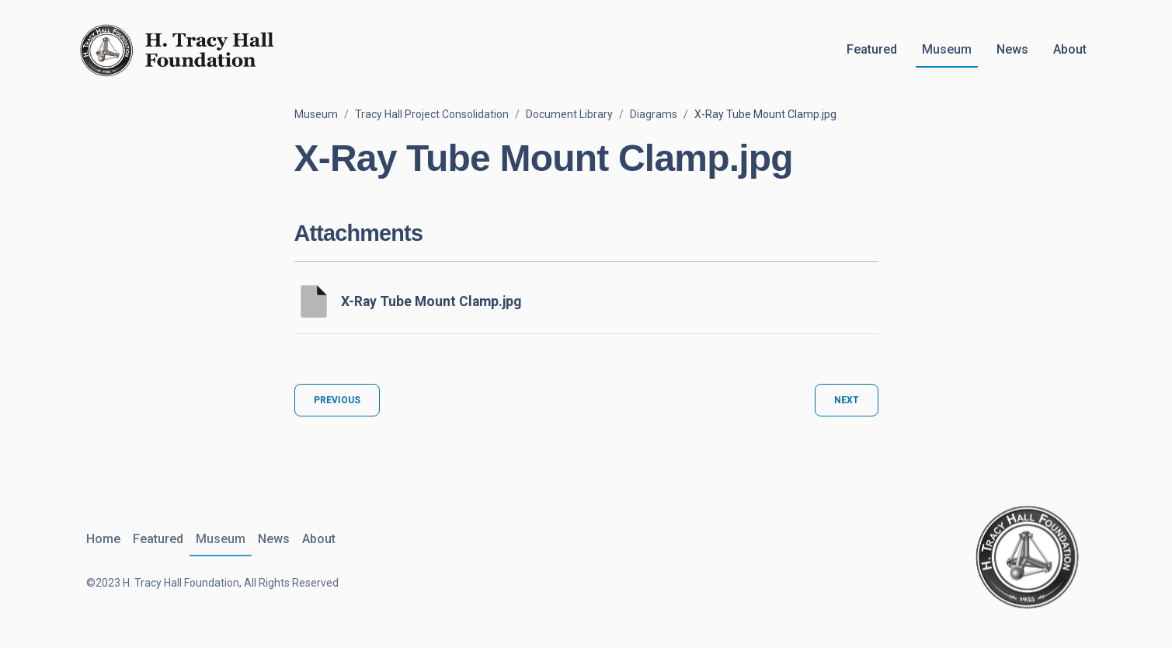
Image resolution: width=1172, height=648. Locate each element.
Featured (872, 49)
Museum (947, 49)
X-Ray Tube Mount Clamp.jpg (431, 301)
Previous (337, 400)
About (1070, 49)
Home (103, 538)
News (1012, 49)
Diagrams (653, 114)
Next (846, 400)
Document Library (569, 114)
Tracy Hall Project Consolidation (432, 114)
